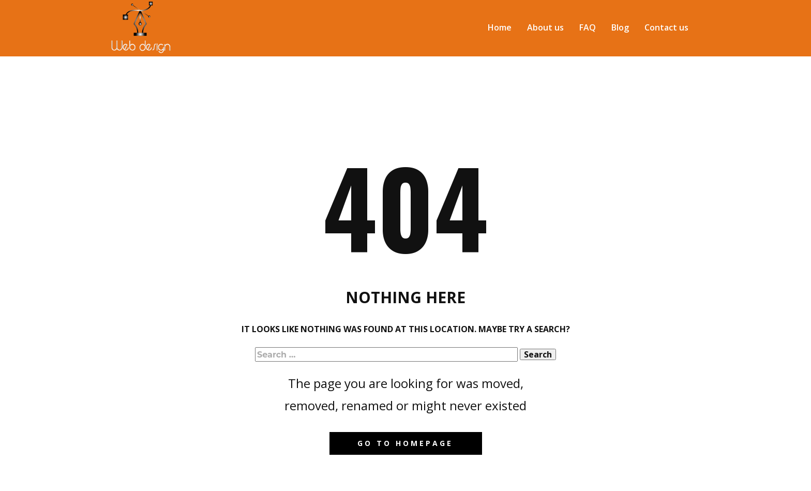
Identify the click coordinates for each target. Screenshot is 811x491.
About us (545, 27)
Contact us (666, 27)
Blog (620, 27)
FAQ (587, 27)
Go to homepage (405, 443)
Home (500, 27)
